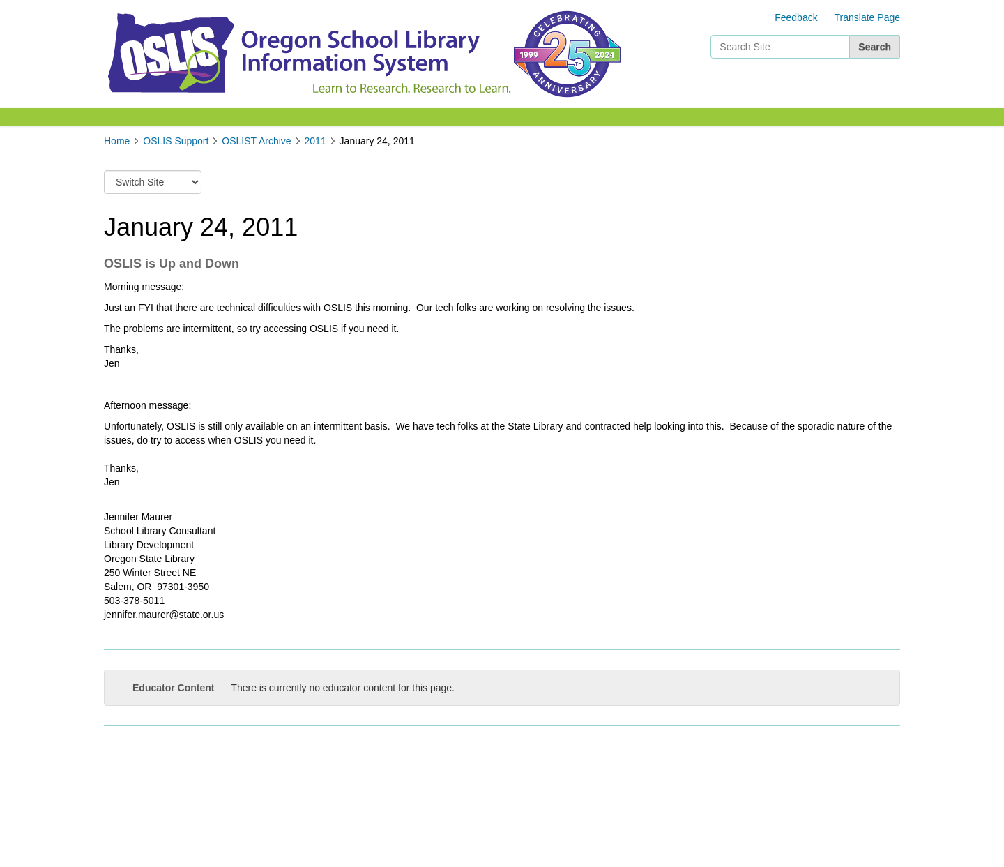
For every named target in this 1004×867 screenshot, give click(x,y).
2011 (315, 140)
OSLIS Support (175, 140)
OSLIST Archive (256, 140)
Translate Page (867, 17)
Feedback (796, 17)
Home (117, 140)
